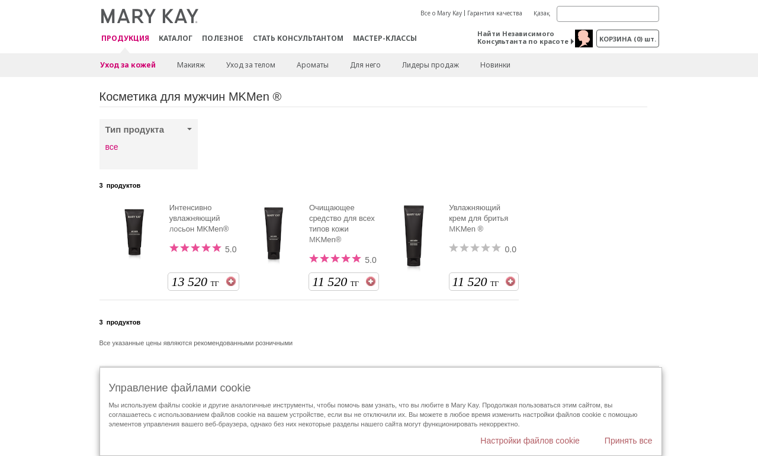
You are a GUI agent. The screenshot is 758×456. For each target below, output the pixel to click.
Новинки (495, 65)
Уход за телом (250, 65)
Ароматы (313, 65)
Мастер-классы (385, 38)
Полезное (222, 38)
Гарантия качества (494, 13)
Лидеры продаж (430, 65)
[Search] (608, 14)
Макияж (191, 65)
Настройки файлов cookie (530, 440)
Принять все (629, 440)
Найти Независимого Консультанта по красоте (522, 37)
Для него (365, 65)
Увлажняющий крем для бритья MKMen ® (478, 218)
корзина (627, 38)
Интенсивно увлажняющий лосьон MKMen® (199, 218)
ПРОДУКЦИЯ (125, 38)
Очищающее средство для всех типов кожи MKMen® (342, 223)
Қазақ (542, 13)
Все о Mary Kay (441, 13)
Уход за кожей (128, 65)
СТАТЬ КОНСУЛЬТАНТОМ (298, 38)
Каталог (175, 38)
